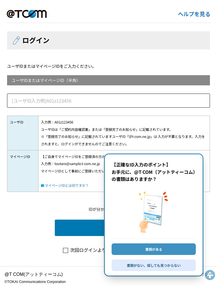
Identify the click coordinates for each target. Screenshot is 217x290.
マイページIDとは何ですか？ (66, 185)
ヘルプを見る (194, 14)
